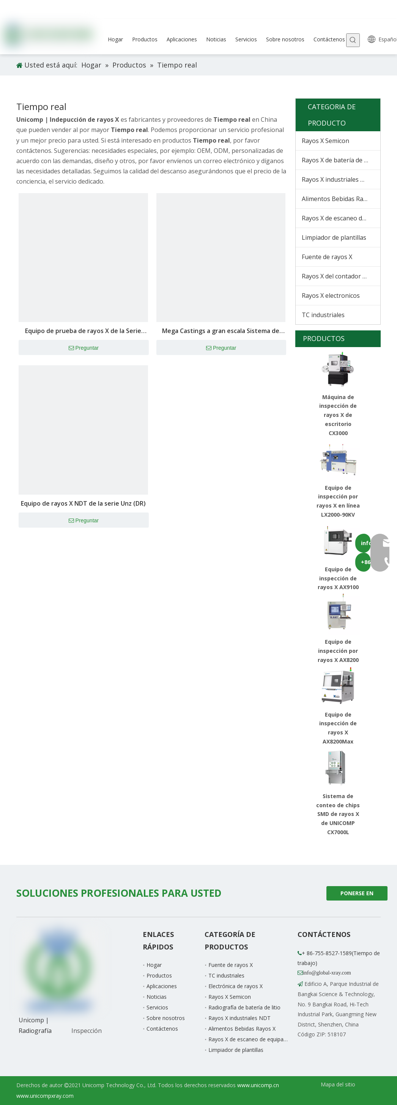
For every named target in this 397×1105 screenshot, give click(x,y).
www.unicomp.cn (258, 1085)
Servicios (157, 1007)
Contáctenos (162, 1028)
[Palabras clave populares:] (353, 40)
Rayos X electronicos (331, 295)
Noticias (157, 996)
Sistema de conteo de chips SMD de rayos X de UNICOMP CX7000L (338, 814)
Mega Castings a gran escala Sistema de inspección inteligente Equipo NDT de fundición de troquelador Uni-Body (220, 331)
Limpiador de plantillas (334, 237)
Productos (159, 975)
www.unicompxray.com (45, 1095)
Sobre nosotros (166, 1018)
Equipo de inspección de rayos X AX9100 (338, 578)
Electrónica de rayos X (235, 986)
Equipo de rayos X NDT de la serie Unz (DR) (83, 503)
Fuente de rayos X (327, 257)
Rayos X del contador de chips (341, 276)
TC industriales (323, 315)
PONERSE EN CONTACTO (357, 895)
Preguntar (84, 348)
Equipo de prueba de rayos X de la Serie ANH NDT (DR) (83, 331)
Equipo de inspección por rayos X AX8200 (338, 650)
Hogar (154, 964)
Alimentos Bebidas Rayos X (340, 199)
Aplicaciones (162, 986)
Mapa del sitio (338, 1084)
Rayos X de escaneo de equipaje (341, 218)
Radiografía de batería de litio (244, 1007)
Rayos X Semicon (325, 141)
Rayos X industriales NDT (338, 179)
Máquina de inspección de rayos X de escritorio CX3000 (338, 415)
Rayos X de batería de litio (338, 160)
